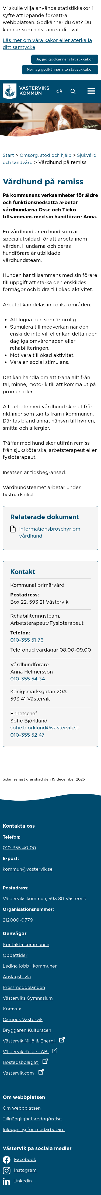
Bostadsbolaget (49, 1061)
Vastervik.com (47, 1072)
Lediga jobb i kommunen (30, 966)
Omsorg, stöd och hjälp (45, 155)
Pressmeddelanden (24, 987)
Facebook (19, 1160)
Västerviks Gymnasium (28, 998)
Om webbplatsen (22, 1108)
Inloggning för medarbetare (34, 1129)
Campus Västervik (23, 1019)
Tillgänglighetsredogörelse (32, 1118)
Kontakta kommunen (26, 944)
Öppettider (15, 955)
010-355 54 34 (27, 679)
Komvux (12, 1008)
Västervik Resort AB (50, 1050)
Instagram (20, 1170)
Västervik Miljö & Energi (50, 1040)
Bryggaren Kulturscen (27, 1030)
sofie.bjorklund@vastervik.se (44, 727)
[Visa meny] (91, 91)
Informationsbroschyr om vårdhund (49, 532)
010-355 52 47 (27, 735)
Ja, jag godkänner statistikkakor (64, 59)
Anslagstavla (17, 976)
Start (8, 155)
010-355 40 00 (19, 847)
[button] (74, 91)
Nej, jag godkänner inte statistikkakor (60, 69)
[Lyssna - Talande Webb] (60, 91)
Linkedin (17, 1181)
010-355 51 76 (27, 640)
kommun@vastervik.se (28, 869)
